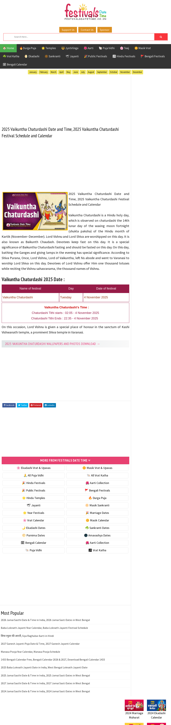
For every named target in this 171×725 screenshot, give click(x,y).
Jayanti (154, 311)
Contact (128, 422)
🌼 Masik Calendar (89, 530)
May (68, 72)
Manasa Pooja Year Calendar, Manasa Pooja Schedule (30, 661)
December (137, 72)
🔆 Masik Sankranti (89, 515)
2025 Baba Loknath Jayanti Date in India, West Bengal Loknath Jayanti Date (44, 677)
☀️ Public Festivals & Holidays (143, 197)
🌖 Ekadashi (32, 56)
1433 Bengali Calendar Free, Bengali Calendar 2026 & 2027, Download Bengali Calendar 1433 (53, 669)
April (61, 72)
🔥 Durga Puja (89, 508)
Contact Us (87, 29)
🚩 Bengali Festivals (153, 56)
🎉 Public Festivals (95, 56)
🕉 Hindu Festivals (123, 56)
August (91, 72)
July (83, 72)
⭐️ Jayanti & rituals (136, 183)
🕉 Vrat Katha (89, 560)
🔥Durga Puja (27, 48)
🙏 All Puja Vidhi (31, 485)
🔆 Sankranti (52, 56)
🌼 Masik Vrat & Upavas (89, 478)
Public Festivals (135, 322)
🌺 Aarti (88, 48)
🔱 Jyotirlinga (69, 48)
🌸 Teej (124, 48)
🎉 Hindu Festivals (30, 493)
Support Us (68, 29)
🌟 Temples (48, 48)
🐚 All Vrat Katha (89, 485)
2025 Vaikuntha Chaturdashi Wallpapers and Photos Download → (52, 354)
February (44, 72)
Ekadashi (157, 305)
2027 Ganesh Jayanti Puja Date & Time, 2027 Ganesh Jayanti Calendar (40, 654)
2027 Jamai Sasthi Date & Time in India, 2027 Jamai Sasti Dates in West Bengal (45, 693)
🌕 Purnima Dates (30, 545)
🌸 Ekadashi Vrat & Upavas (31, 478)
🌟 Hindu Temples (30, 508)
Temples (152, 334)
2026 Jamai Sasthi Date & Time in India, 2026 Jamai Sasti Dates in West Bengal (45, 630)
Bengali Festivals (136, 305)
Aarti (152, 299)
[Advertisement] (60, 99)
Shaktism (148, 328)
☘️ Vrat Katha (11, 56)
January (33, 72)
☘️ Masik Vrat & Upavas (139, 176)
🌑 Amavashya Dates (88, 545)
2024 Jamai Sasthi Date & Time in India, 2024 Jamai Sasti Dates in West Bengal (45, 701)
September (102, 72)
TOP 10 (129, 334)
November (125, 72)
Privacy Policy (131, 434)
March (53, 72)
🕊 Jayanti (72, 56)
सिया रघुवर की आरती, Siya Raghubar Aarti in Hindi (27, 645)
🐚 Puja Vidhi (107, 48)
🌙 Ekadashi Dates (31, 538)
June (75, 72)
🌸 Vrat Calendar (30, 530)
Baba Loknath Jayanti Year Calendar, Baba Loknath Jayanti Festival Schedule (44, 638)
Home (127, 411)
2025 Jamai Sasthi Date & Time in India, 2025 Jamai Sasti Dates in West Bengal (45, 685)
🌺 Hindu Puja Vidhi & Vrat (140, 190)
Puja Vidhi (156, 322)
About (127, 417)
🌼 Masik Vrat (142, 48)
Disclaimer (129, 428)
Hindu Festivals (135, 311)
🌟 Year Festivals (30, 523)
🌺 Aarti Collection (89, 493)
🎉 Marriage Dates (89, 523)
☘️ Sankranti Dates (89, 538)
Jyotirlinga (132, 317)
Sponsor (104, 29)
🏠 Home (8, 48)
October (113, 72)
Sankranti (131, 328)
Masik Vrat (151, 317)
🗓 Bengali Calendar (15, 64)
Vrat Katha (132, 340)
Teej (140, 334)
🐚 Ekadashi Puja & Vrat (139, 169)
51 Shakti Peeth (134, 299)
